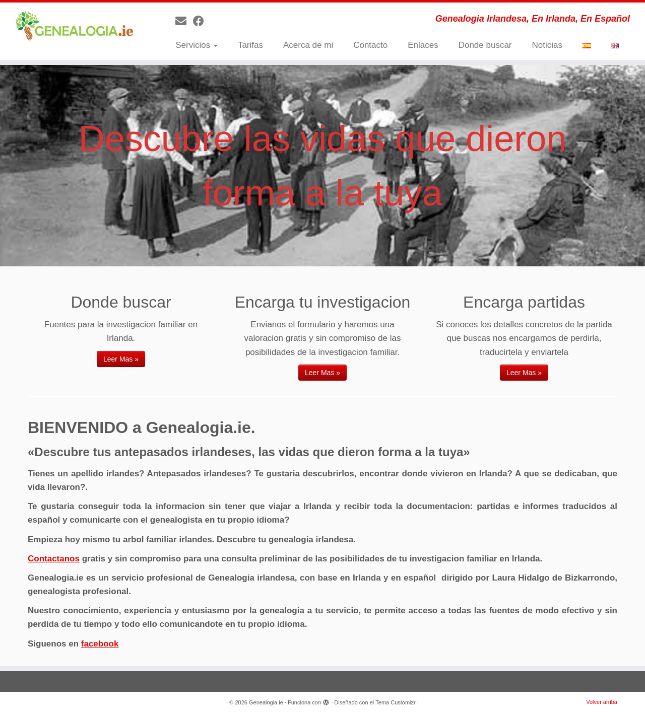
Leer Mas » (121, 359)
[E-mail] (184, 21)
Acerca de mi (308, 45)
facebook (100, 644)
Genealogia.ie (266, 702)
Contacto (370, 45)
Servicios (196, 45)
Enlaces (423, 45)
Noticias (547, 45)
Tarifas (250, 45)
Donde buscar (485, 45)
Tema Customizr (395, 702)
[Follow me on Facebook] (202, 21)
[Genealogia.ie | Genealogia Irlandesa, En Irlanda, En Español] (74, 27)
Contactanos (54, 558)
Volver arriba (601, 702)
